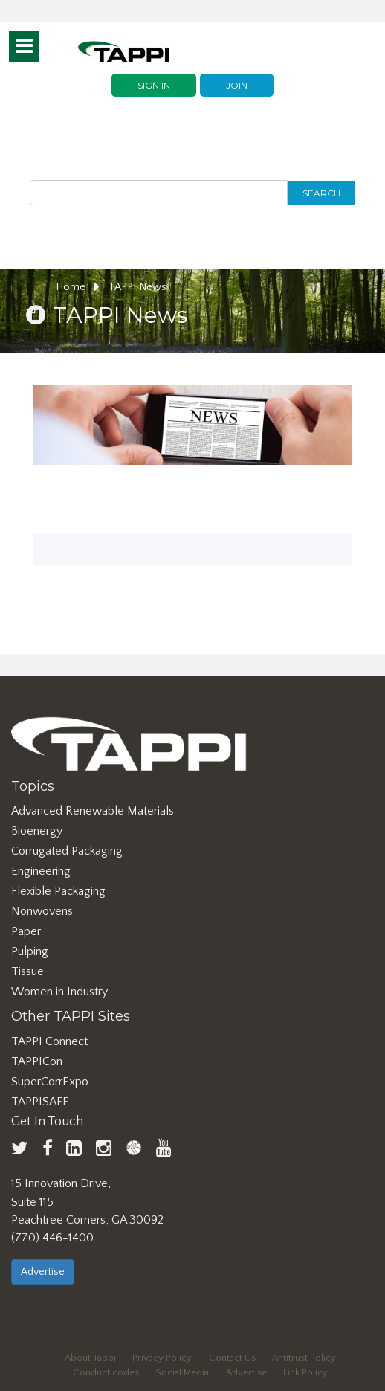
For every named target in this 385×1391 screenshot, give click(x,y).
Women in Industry (59, 991)
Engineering (41, 871)
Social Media (182, 1372)
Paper (26, 931)
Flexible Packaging (58, 891)
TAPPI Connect (49, 1041)
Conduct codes (106, 1372)
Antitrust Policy (304, 1357)
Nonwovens (42, 911)
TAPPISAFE (40, 1101)
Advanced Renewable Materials (92, 810)
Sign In (154, 85)
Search (321, 193)
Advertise (43, 1272)
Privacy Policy (162, 1357)
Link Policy (305, 1372)
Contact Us (232, 1357)
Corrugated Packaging (67, 851)
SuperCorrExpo (49, 1081)
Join (237, 85)
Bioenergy (36, 831)
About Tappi (90, 1357)
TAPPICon (36, 1061)
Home (78, 287)
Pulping (29, 951)
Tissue (27, 971)
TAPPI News (137, 287)
